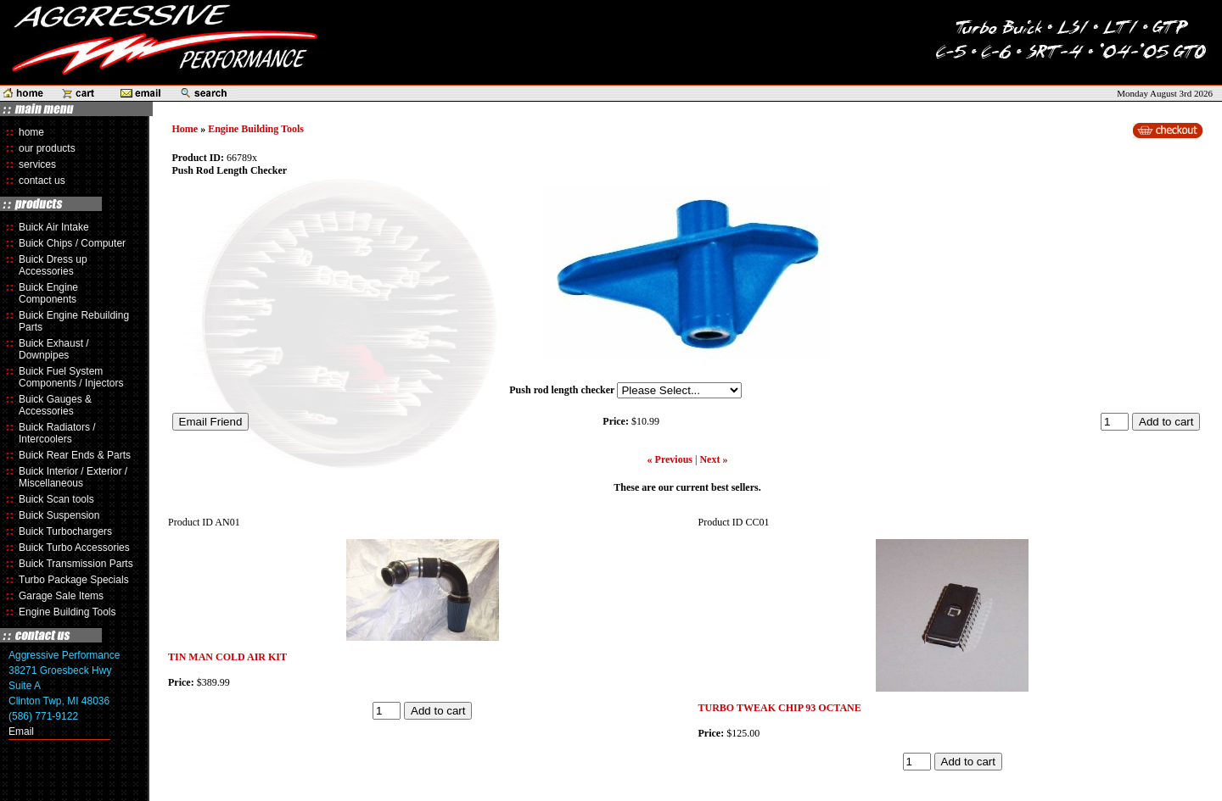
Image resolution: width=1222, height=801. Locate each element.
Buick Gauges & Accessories (55, 405)
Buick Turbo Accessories (74, 547)
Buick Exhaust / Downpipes (54, 349)
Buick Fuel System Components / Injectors (71, 377)
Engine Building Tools (67, 612)
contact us (42, 180)
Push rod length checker (561, 390)
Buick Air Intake (54, 227)
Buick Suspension (59, 515)
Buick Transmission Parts (76, 564)
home (31, 132)
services (37, 164)
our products (47, 148)
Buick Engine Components (48, 293)
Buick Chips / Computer (72, 243)
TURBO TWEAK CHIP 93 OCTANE (779, 708)
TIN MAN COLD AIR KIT (227, 657)
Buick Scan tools (56, 499)
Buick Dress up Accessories (53, 265)
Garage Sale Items (61, 596)
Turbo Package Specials (74, 580)
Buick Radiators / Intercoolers (57, 433)
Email (21, 731)
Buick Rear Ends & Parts (75, 455)
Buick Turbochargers (65, 531)
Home (185, 129)
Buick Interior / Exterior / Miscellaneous (73, 477)
